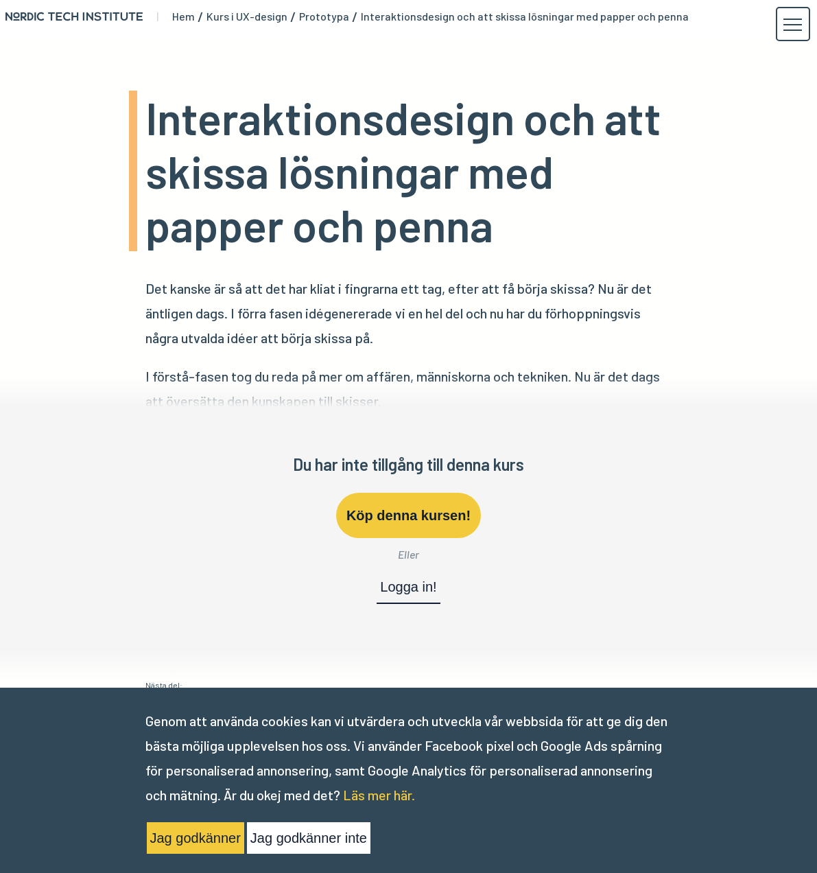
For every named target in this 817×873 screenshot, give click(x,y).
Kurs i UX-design (246, 16)
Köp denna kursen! (408, 515)
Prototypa (324, 16)
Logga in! (408, 586)
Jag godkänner (195, 838)
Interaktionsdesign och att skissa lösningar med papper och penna (525, 16)
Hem (183, 16)
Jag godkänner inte (308, 838)
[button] (792, 24)
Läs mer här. (379, 795)
